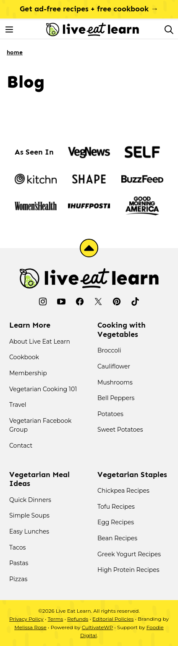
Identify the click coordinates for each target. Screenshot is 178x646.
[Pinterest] (116, 301)
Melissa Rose (30, 627)
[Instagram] (43, 301)
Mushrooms (115, 382)
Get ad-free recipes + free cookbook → (89, 8)
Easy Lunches (29, 531)
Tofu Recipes (116, 506)
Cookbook (24, 357)
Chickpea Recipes (123, 490)
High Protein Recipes (128, 570)
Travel (17, 404)
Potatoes (110, 414)
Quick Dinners (30, 500)
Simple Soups (29, 515)
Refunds (77, 619)
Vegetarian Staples (132, 474)
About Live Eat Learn (39, 341)
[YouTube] (61, 301)
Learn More (29, 325)
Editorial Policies (113, 619)
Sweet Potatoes (120, 429)
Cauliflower (113, 366)
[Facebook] (80, 301)
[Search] (169, 29)
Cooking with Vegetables (121, 329)
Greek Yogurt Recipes (129, 554)
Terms (55, 619)
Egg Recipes (115, 522)
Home (15, 52)
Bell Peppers (115, 398)
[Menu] (9, 29)
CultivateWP (97, 627)
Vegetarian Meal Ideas (39, 479)
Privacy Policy (26, 619)
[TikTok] (135, 301)
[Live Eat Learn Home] (92, 29)
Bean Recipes (117, 538)
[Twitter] (98, 301)
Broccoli (109, 350)
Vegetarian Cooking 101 (43, 389)
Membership (28, 373)
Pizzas (18, 579)
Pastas (18, 563)
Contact (20, 445)
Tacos (17, 547)
